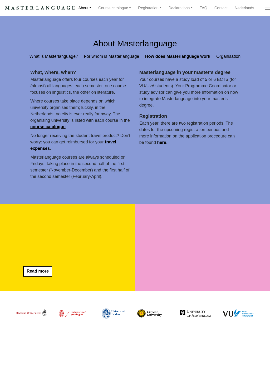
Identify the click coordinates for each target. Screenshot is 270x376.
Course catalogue (113, 8)
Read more (38, 271)
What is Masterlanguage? (53, 56)
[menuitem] (244, 8)
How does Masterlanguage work (177, 56)
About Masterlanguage (135, 43)
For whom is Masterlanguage (111, 56)
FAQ (203, 8)
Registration (148, 8)
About (83, 8)
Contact (220, 8)
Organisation (228, 56)
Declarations (179, 8)
